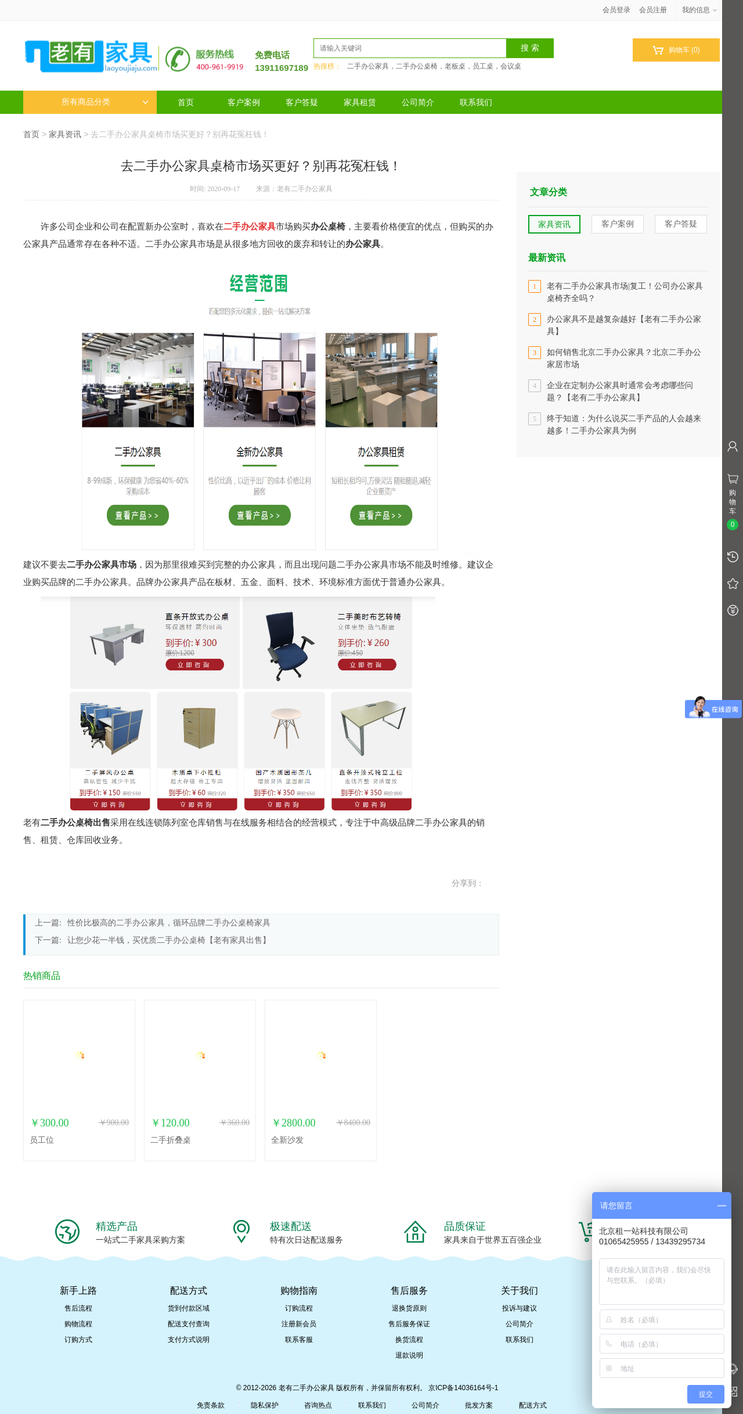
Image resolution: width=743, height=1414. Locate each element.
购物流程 (78, 1324)
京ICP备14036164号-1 (463, 1388)
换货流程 (409, 1340)
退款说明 (409, 1355)
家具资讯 (65, 134)
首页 (186, 102)
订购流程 (299, 1308)
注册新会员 (299, 1324)
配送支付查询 (189, 1324)
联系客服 (299, 1340)
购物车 (675, 50)
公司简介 (418, 102)
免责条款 (211, 1405)
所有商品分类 (105, 102)
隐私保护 (265, 1405)
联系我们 (476, 102)
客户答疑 (302, 102)
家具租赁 (360, 102)
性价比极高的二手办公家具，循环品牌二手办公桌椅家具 (168, 922)
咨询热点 (318, 1405)
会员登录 (616, 10)
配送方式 (533, 1405)
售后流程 (78, 1308)
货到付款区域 (189, 1308)
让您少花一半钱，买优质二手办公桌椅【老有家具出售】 (168, 940)
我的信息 (700, 10)
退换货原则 (409, 1308)
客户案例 (244, 102)
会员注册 (653, 10)
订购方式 (78, 1340)
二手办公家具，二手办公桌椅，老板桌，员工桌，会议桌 (434, 66)
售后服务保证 (409, 1324)
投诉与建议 (519, 1308)
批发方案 (479, 1405)
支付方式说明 (189, 1340)
